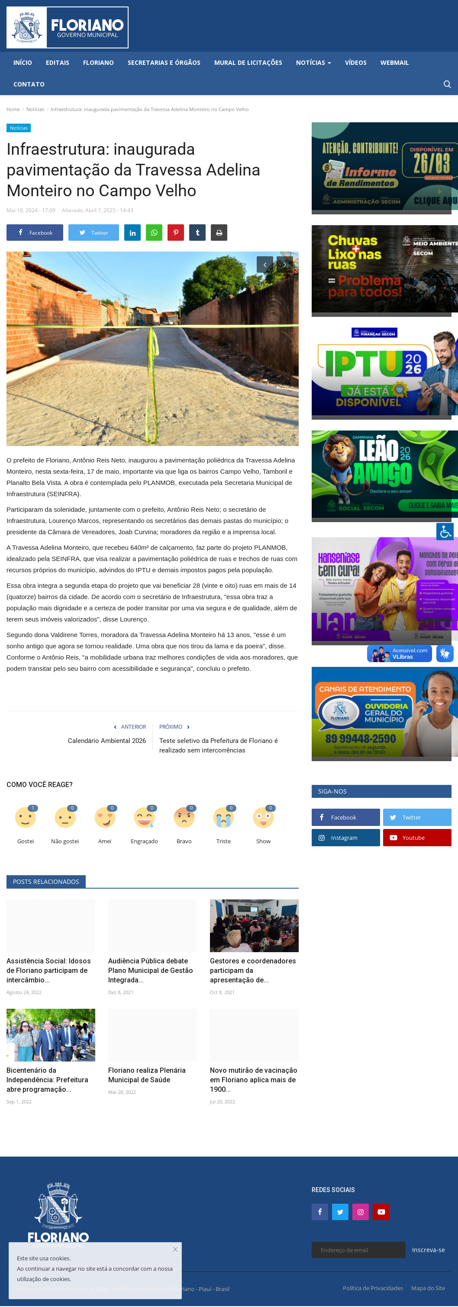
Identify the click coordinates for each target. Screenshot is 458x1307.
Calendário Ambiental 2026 (107, 741)
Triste (223, 841)
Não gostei (65, 841)
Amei (104, 841)
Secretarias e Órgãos (164, 62)
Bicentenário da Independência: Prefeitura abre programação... (47, 1079)
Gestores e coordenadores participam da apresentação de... (253, 970)
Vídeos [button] (356, 62)
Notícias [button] (313, 62)
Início (22, 62)
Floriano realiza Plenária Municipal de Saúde (147, 1075)
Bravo (184, 841)
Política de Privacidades (373, 1288)
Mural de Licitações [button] (248, 62)
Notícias (35, 109)
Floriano (98, 62)
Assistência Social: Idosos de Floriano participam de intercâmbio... (48, 970)
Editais (57, 62)
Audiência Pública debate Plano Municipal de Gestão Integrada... (150, 970)
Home (13, 109)
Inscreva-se (428, 1250)
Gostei (25, 841)
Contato (29, 84)
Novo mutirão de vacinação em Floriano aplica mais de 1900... (253, 1079)
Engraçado (144, 841)
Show (263, 841)
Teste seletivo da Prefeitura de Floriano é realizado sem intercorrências (218, 745)
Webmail (395, 62)
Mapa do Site (428, 1288)
